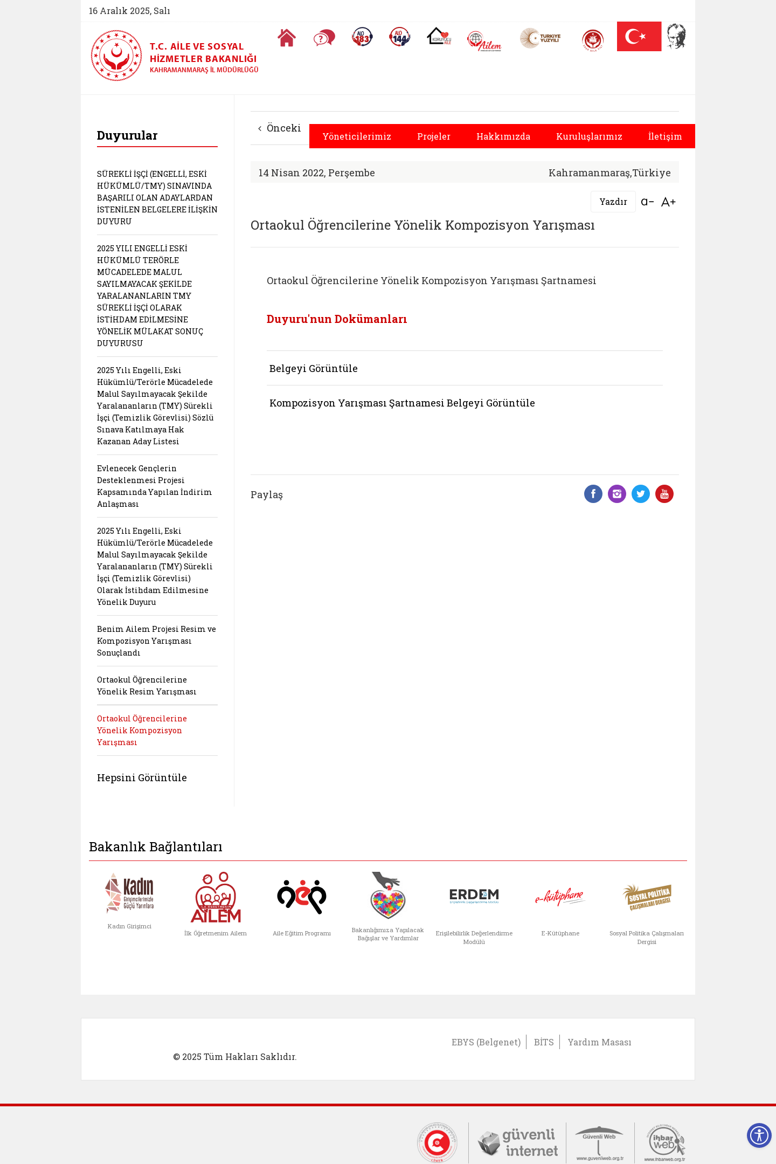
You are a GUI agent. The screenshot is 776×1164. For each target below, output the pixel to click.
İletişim (665, 136)
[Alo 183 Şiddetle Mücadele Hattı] (362, 36)
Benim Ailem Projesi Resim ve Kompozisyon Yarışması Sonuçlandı (156, 641)
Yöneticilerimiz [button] (356, 136)
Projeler (434, 136)
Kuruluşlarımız (589, 136)
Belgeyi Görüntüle (313, 368)
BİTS (544, 1042)
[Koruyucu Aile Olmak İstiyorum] (439, 35)
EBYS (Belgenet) (486, 1042)
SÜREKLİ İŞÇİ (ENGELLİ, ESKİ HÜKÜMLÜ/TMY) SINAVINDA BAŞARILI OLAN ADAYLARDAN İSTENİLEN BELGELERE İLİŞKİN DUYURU (157, 197)
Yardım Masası (599, 1042)
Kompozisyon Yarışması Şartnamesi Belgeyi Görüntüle (402, 402)
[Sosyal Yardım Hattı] (400, 36)
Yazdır (613, 201)
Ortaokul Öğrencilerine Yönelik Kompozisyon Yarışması (142, 730)
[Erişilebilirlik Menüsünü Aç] (759, 1135)
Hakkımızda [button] (503, 136)
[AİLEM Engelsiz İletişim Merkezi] (484, 41)
